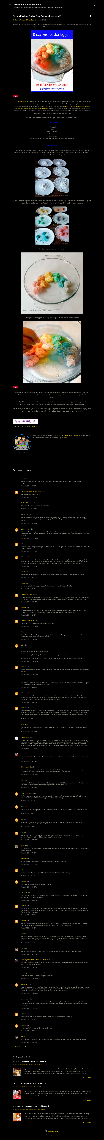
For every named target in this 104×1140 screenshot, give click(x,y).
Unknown (23, 544)
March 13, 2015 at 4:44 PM (29, 687)
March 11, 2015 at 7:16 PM (29, 566)
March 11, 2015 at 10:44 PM (29, 602)
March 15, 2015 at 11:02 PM (29, 840)
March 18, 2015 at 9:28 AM (29, 1008)
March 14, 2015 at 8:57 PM (29, 761)
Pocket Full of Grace (27, 594)
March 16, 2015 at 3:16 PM (29, 876)
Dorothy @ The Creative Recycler (31, 973)
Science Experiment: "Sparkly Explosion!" (29, 1084)
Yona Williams (25, 737)
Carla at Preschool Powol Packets (31, 491)
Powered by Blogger (52, 1131)
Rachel (23, 948)
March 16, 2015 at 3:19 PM (29, 887)
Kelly (22, 933)
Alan (22, 645)
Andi (22, 754)
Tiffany (23, 632)
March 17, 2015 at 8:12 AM (29, 928)
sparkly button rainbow (40, 108)
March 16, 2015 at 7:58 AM (29, 853)
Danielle (23, 572)
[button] (90, 16)
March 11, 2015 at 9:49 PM (29, 577)
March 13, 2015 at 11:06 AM (29, 661)
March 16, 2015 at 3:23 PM (29, 900)
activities (20, 470)
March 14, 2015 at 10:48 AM (29, 732)
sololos (56, 1135)
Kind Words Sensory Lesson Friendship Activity (31, 1106)
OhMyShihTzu (25, 1036)
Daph (22, 832)
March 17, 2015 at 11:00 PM (29, 978)
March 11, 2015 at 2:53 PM (29, 551)
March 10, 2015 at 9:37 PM (29, 486)
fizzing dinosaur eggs (22, 101)
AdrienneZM (24, 984)
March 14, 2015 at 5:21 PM (29, 748)
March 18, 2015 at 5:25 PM (29, 1019)
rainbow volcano (69, 106)
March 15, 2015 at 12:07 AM (29, 774)
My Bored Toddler (26, 503)
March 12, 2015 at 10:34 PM (29, 626)
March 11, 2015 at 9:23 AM (29, 523)
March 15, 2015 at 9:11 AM (29, 787)
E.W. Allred (24, 892)
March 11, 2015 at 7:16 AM (29, 509)
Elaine (22, 806)
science (28, 470)
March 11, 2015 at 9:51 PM (29, 589)
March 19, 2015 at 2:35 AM (29, 1042)
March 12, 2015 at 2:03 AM (29, 615)
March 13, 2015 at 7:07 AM (29, 639)
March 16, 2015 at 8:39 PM (29, 915)
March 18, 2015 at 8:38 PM (29, 1031)
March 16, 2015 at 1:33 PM (29, 864)
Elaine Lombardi (26, 767)
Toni (22, 780)
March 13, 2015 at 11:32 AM (29, 674)
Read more (87, 1078)
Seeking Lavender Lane (28, 621)
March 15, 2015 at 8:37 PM (29, 827)
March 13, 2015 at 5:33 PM (29, 702)
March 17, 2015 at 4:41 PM (29, 943)
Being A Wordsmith (27, 793)
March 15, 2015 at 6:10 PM (29, 814)
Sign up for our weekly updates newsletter (67, 435)
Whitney (23, 858)
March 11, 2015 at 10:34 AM (29, 538)
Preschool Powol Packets (27, 4)
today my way (25, 529)
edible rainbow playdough (22, 108)
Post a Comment (20, 1047)
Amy (22, 478)
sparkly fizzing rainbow (83, 106)
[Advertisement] (48, 459)
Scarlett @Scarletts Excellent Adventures (34, 960)
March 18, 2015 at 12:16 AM (29, 993)
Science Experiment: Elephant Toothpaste (29, 1061)
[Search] (94, 5)
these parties (30, 426)
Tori (22, 819)
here (65, 438)
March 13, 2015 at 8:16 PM (29, 719)
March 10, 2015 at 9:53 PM (29, 497)
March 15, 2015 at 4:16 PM (29, 801)
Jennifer (23, 680)
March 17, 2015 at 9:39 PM (29, 967)
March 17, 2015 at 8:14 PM (29, 954)
